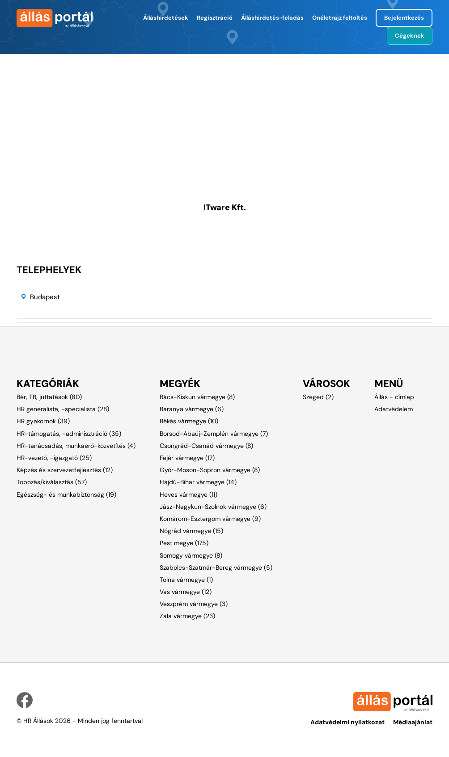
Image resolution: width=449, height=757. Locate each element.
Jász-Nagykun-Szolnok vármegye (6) (213, 507)
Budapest (45, 296)
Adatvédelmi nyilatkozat (347, 722)
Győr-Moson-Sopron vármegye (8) (210, 470)
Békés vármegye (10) (189, 421)
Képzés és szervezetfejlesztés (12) (65, 470)
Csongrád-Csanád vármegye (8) (206, 446)
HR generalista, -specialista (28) (63, 409)
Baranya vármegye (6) (192, 409)
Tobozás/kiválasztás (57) (52, 482)
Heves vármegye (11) (188, 494)
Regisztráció (215, 18)
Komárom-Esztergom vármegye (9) (210, 519)
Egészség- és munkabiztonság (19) (66, 494)
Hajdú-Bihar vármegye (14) (198, 482)
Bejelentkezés (404, 18)
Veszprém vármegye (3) (194, 604)
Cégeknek (409, 35)
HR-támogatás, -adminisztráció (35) (69, 434)
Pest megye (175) (184, 543)
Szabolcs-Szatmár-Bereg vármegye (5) (216, 567)
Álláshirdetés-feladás (272, 18)
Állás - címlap (394, 397)
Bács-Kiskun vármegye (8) (197, 397)
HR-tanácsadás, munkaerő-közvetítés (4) (76, 446)
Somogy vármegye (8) (191, 555)
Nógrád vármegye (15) (191, 531)
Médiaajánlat (412, 722)
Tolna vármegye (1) (186, 580)
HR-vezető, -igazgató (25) (54, 458)
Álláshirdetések (165, 18)
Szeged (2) (318, 397)
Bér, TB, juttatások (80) (49, 397)
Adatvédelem (393, 409)
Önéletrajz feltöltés (339, 18)
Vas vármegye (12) (186, 592)
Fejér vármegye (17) (187, 458)
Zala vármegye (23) (187, 616)
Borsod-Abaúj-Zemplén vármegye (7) (214, 434)
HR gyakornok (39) (43, 421)
